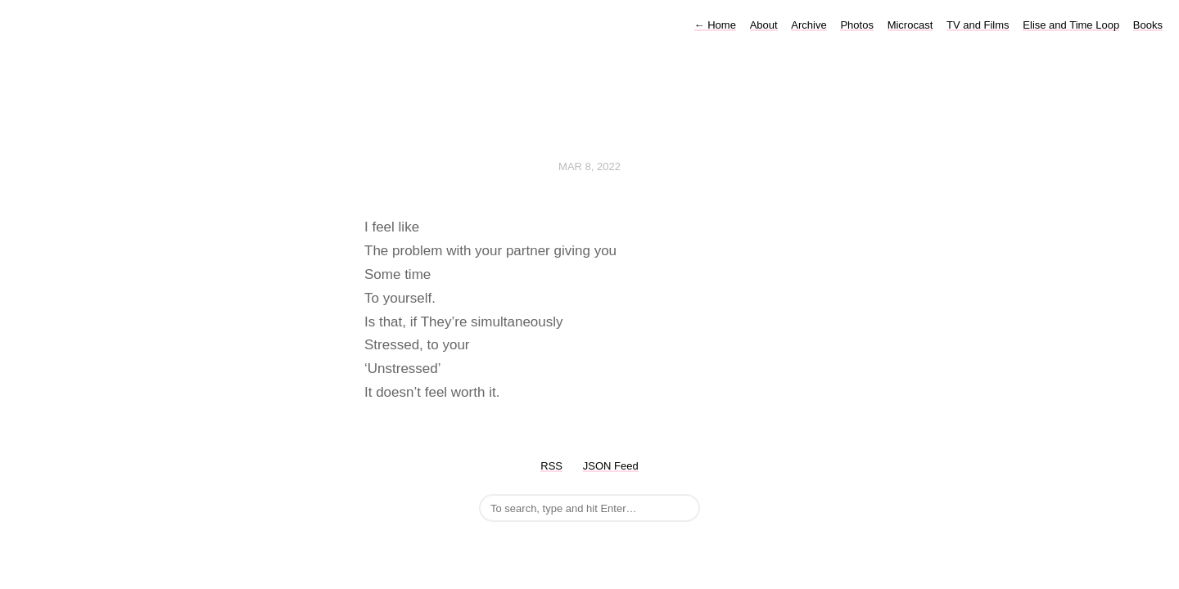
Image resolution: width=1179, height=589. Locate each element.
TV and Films (978, 25)
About (764, 25)
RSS (551, 466)
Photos (856, 25)
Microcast (910, 25)
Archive (808, 25)
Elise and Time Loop (1071, 25)
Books (1148, 25)
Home (715, 25)
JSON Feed (611, 466)
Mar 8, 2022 (589, 166)
